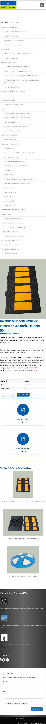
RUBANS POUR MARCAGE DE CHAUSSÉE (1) (14, 223)
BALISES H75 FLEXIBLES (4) (12, 36)
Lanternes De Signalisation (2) (12, 131)
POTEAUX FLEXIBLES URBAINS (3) (13, 45)
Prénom (5, 681)
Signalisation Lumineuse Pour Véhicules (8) (16, 126)
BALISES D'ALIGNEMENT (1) (10, 100)
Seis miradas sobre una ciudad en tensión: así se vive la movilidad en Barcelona (22, 608)
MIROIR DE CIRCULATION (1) (10, 135)
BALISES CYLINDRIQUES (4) (9, 27)
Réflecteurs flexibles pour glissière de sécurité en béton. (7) (20, 179)
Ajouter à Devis (23, 395)
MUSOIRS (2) (5, 49)
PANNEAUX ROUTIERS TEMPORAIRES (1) (13, 91)
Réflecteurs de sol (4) (10, 188)
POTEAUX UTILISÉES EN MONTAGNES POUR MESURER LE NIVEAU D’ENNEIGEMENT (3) (21, 81)
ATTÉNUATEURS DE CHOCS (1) (10, 240)
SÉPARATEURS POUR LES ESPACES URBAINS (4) (17, 166)
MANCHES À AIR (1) (7, 214)
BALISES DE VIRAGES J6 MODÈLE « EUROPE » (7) (17, 67)
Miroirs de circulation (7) (11, 139)
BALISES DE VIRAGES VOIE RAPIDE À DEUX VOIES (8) (18, 71)
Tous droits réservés (18, 718)
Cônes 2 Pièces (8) (9, 148)
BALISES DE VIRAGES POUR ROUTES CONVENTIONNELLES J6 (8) (21, 75)
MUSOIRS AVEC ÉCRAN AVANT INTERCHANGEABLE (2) (19, 53)
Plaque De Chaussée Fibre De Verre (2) (14, 236)
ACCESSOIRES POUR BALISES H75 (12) (14, 40)
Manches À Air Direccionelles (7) (13, 218)
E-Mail (5, 692)
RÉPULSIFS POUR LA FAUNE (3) (13, 87)
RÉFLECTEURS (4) (7, 175)
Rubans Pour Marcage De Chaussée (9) (15, 227)
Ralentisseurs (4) (9, 201)
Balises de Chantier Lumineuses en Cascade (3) (17, 117)
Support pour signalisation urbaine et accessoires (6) (18, 96)
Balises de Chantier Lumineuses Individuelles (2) (17, 113)
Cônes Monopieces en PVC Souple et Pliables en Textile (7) (19, 153)
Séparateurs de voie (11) (11, 170)
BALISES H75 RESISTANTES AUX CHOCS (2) (16, 32)
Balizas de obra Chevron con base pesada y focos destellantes (18, 644)
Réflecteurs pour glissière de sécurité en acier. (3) (17, 183)
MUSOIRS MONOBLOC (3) (11, 58)
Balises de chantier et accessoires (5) (14, 104)
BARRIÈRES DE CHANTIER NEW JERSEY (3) (16, 161)
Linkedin (3, 660)
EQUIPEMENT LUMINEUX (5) (10, 109)
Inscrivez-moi (36, 709)
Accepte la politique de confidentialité (15, 703)
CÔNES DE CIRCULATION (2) (10, 144)
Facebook (7, 660)
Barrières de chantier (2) (11, 253)
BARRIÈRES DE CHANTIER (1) (10, 249)
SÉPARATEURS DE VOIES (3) (10, 157)
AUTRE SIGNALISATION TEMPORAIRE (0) (13, 210)
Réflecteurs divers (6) (10, 192)
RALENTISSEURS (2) (7, 197)
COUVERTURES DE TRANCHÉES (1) (12, 232)
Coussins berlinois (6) (10, 205)
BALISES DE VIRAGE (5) (8, 62)
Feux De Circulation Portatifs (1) (13, 122)
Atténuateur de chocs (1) (11, 245)
